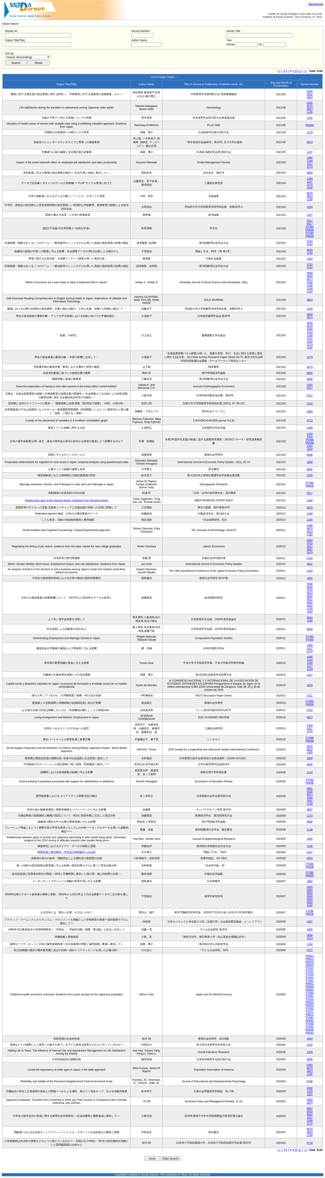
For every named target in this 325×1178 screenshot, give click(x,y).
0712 (310, 420)
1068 (310, 462)
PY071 (310, 1011)
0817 (310, 223)
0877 (310, 279)
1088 (310, 157)
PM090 (309, 236)
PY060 (310, 992)
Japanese (315, 4)
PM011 (309, 955)
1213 (310, 938)
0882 (310, 596)
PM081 (309, 1020)
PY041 (310, 977)
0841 (310, 549)
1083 (310, 411)
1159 (310, 253)
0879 (310, 552)
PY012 (310, 999)
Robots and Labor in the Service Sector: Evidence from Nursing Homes (66, 500)
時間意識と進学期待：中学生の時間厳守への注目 (67, 852)
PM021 (309, 959)
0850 (310, 172)
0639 (310, 629)
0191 (310, 384)
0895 (310, 764)
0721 (310, 695)
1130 (310, 608)
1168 (310, 285)
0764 (310, 244)
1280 (310, 347)
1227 (310, 152)
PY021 (310, 971)
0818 (310, 593)
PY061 (310, 996)
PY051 (310, 980)
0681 (310, 564)
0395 (310, 103)
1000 (310, 685)
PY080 (310, 226)
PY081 (310, 1017)
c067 (309, 921)
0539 (310, 91)
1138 (310, 803)
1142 (310, 433)
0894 (310, 1114)
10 (295, 71)
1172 (310, 1123)
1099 (310, 1120)
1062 (310, 605)
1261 (310, 117)
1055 (310, 475)
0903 (310, 97)
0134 (310, 403)
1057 (310, 1117)
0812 (310, 546)
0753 (310, 543)
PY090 (310, 233)
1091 (310, 881)
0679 (310, 106)
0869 (310, 314)
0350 (310, 890)
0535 (310, 323)
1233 (310, 815)
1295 (310, 620)
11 (299, 71)
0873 (310, 142)
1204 (310, 436)
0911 (310, 599)
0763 (310, 241)
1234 (310, 570)
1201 (310, 1094)
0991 (310, 602)
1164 (310, 160)
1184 (310, 500)
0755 (310, 590)
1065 (310, 282)
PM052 (309, 1005)
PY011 (310, 968)
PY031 (310, 974)
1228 (310, 341)
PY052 (310, 1008)
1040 (310, 427)
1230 (310, 519)
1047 (310, 852)
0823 (310, 109)
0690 (310, 373)
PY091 (310, 1026)
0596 (310, 1088)
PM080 (309, 125)
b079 (310, 367)
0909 (310, 758)
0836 (310, 454)
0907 (310, 1108)
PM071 (309, 1014)
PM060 (309, 986)
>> (305, 71)
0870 (310, 317)
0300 (310, 887)
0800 (310, 899)
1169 (310, 288)
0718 (310, 1143)
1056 (310, 1052)
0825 (310, 507)
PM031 (309, 962)
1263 (310, 446)
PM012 (309, 1002)
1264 (310, 449)
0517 (310, 220)
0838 (310, 250)
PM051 (309, 983)
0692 (310, 469)
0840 (310, 276)
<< (278, 71)
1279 (310, 132)
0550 (310, 893)
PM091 (309, 1033)
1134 (310, 772)
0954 (310, 858)
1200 (310, 1091)
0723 (310, 950)
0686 (310, 935)
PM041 (309, 965)
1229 (310, 291)
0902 (310, 94)
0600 (310, 379)
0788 (310, 1081)
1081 (310, 800)
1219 (310, 308)
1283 (310, 258)
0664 (310, 540)
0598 (310, 584)
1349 (310, 187)
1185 (310, 112)
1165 (310, 335)
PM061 (309, 989)
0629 (310, 326)
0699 (310, 273)
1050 (310, 207)
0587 (310, 809)
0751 (310, 395)
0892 (310, 617)
